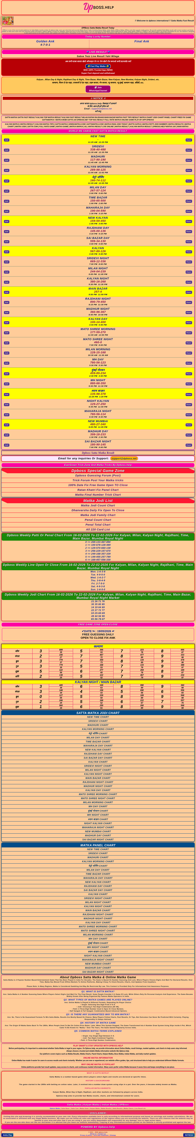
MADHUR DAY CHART (98, 835)
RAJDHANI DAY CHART (98, 754)
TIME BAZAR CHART (98, 741)
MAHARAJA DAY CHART (97, 745)
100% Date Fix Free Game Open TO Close (98, 485)
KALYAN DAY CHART (97, 790)
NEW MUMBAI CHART (98, 831)
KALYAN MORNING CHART (98, 729)
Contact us (102, 1134)
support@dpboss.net (101, 109)
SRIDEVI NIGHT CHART (98, 766)
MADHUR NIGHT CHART (98, 786)
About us (93, 1134)
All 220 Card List (98, 529)
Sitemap (113, 1135)
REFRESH (189, 1135)
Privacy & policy (86, 1135)
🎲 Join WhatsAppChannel (98, 89)
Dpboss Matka (55, 1108)
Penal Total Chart (97, 524)
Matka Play (7, 1135)
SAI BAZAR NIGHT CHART (98, 839)
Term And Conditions (101, 1135)
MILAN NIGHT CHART (98, 770)
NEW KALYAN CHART (98, 750)
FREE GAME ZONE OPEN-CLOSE (98, 624)
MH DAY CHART (98, 806)
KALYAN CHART (98, 762)
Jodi (6, 140)
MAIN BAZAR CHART (98, 778)
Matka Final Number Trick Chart (98, 494)
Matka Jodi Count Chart (98, 505)
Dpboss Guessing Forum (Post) (98, 475)
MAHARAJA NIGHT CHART (98, 827)
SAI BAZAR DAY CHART (98, 758)
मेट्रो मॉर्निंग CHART (98, 733)
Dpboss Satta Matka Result (98, 452)
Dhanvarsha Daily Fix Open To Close (98, 510)
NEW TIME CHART (98, 717)
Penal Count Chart (98, 519)
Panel (189, 140)
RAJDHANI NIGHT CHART (98, 782)
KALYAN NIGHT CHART (98, 774)
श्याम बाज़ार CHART (98, 819)
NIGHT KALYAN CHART (98, 823)
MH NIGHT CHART (98, 815)
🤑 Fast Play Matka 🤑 (98, 66)
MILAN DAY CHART (98, 737)
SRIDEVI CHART (98, 721)
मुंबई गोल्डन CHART (98, 811)
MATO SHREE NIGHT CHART (98, 798)
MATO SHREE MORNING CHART (98, 794)
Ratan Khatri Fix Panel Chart (98, 489)
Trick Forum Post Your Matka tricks (98, 480)
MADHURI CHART (98, 725)
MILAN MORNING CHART (98, 802)
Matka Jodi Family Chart (98, 515)
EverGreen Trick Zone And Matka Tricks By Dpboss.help (98, 465)
